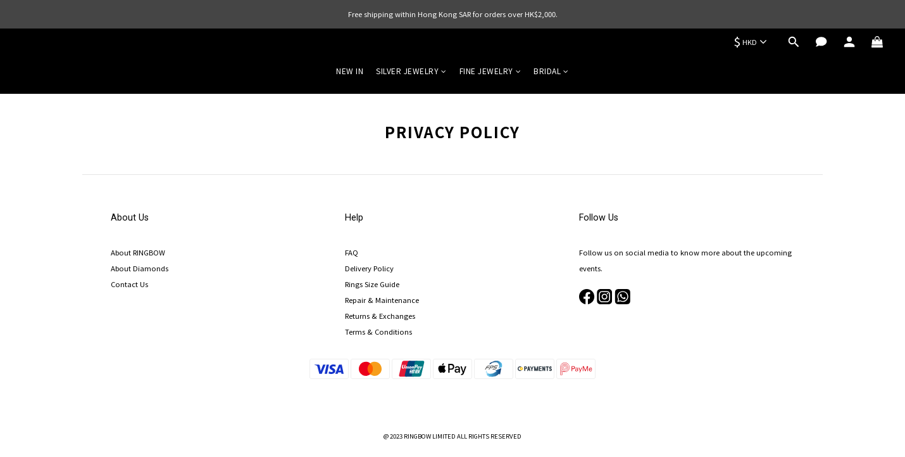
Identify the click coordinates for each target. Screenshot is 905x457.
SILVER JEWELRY (411, 70)
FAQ (351, 252)
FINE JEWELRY (490, 70)
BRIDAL (551, 70)
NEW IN (349, 70)
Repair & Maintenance (382, 300)
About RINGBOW (138, 252)
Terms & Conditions (378, 331)
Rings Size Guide (372, 284)
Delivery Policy (369, 268)
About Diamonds (139, 268)
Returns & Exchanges (380, 316)
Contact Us (129, 284)
